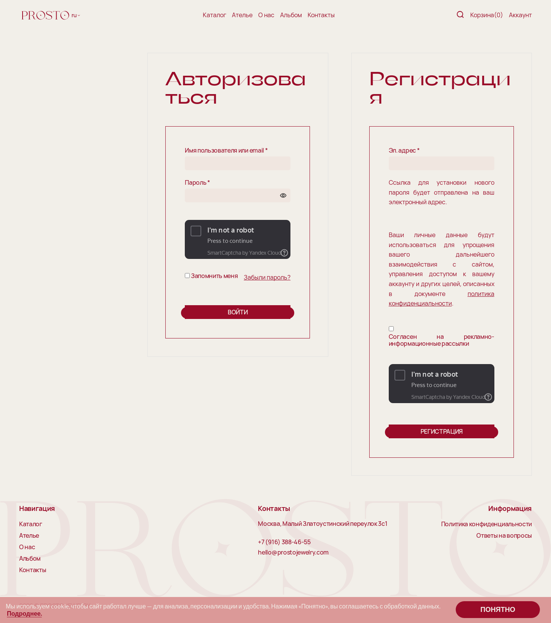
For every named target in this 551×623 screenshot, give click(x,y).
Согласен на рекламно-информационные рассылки (441, 340)
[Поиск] (460, 15)
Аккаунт (520, 15)
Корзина (486, 15)
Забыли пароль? (267, 277)
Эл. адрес (404, 150)
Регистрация (442, 431)
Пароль (197, 182)
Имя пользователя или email (226, 150)
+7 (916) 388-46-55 (284, 542)
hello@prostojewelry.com (293, 552)
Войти (238, 312)
